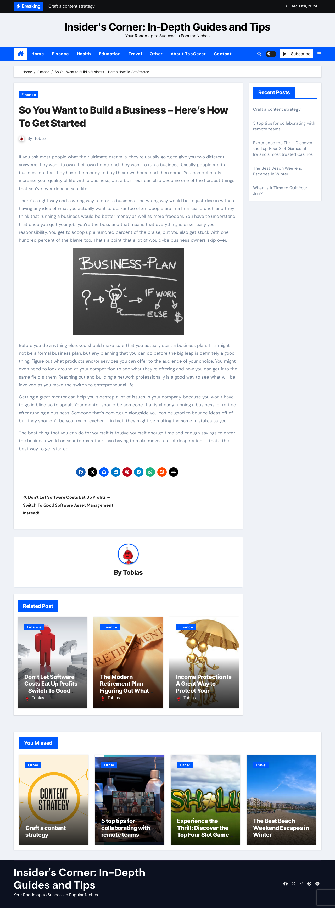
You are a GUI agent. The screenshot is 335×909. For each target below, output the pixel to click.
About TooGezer (188, 54)
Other (156, 54)
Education (110, 54)
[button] (319, 53)
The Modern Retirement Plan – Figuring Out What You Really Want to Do (125, 691)
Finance (60, 54)
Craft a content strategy (277, 109)
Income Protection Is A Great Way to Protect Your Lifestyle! (204, 687)
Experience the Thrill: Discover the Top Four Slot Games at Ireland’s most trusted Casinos (283, 148)
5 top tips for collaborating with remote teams (125, 828)
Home (37, 54)
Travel (135, 54)
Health (84, 54)
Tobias (40, 138)
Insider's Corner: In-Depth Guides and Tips (167, 26)
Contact (223, 54)
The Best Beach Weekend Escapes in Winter (278, 171)
